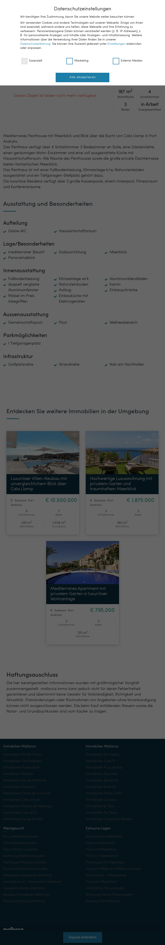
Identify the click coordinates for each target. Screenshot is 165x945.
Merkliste (39, 365)
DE (134, 6)
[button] (74, 447)
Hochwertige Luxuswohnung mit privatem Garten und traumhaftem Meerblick (121, 484)
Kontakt (18, 365)
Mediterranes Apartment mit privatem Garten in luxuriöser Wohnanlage (78, 594)
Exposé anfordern (82, 938)
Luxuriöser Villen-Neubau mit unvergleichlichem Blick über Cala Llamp (39, 484)
